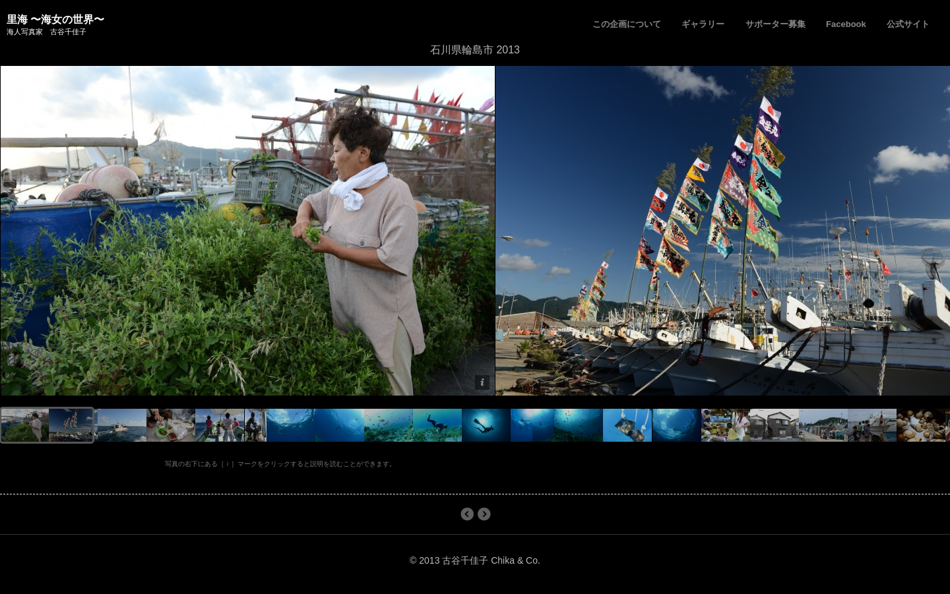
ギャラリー (702, 24)
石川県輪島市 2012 (484, 514)
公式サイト (908, 24)
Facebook (846, 24)
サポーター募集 (775, 24)
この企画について (626, 24)
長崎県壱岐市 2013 (467, 514)
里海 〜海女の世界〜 (55, 19)
